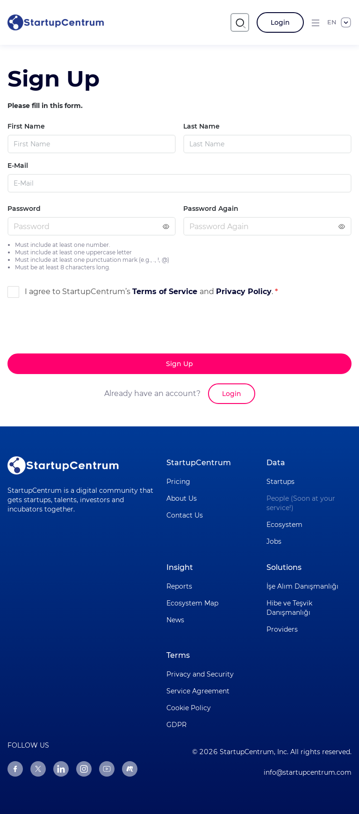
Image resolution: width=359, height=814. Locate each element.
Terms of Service (166, 291)
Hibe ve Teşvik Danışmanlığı (289, 608)
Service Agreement (198, 691)
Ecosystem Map (192, 603)
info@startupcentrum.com (308, 772)
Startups (280, 481)
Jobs (273, 541)
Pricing (178, 481)
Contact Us (184, 515)
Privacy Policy (244, 291)
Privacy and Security (200, 674)
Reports (179, 586)
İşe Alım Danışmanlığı (302, 586)
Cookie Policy (188, 708)
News (175, 620)
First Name (26, 126)
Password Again (210, 208)
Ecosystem (284, 524)
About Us (181, 498)
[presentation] (78, 345)
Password (24, 208)
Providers (282, 629)
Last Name (201, 126)
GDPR (176, 724)
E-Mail (17, 165)
